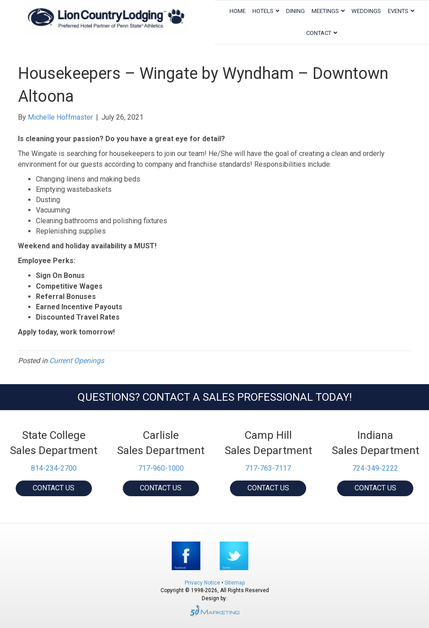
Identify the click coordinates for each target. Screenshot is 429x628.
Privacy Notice (203, 583)
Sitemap (235, 583)
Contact (318, 33)
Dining (295, 11)
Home (238, 11)
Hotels (262, 11)
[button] (54, 488)
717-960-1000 (161, 468)
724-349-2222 (375, 468)
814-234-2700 (54, 468)
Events (398, 11)
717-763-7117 (268, 468)
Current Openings (76, 360)
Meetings (325, 11)
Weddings (366, 11)
